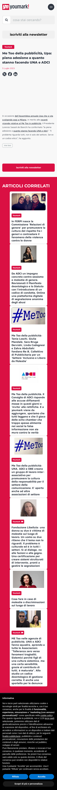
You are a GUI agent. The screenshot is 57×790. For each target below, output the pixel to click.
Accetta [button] (41, 776)
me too (7, 145)
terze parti (49, 718)
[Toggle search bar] (6, 20)
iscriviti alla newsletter (28, 34)
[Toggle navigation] (51, 7)
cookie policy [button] (46, 715)
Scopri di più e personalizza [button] (28, 784)
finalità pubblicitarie (11, 736)
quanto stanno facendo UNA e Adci (30, 130)
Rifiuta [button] (15, 776)
